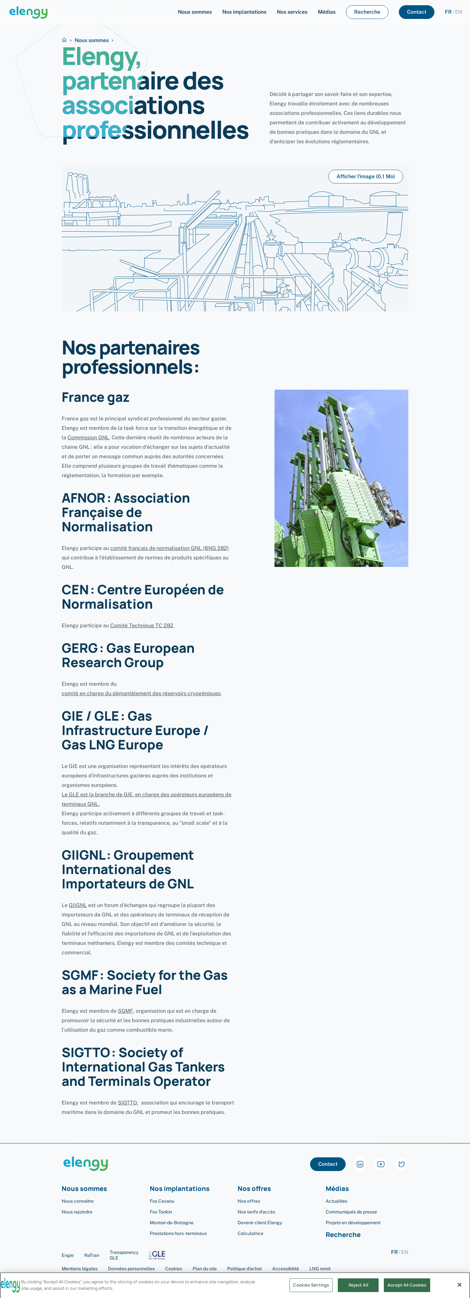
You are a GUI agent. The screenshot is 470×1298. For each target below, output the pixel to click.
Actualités (336, 1201)
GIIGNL (78, 905)
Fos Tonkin (161, 1211)
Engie (68, 1255)
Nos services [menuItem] (292, 12)
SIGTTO (127, 1103)
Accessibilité (285, 1268)
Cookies (173, 1268)
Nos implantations (180, 1189)
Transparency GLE (140, 1255)
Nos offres (254, 1189)
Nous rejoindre (77, 1211)
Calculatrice (250, 1233)
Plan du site (205, 1268)
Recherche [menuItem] (367, 12)
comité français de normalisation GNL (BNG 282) (169, 548)
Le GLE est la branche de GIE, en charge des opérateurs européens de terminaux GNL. (146, 799)
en (458, 12)
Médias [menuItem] (327, 12)
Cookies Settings (311, 1290)
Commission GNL (88, 437)
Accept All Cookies (406, 1290)
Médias (337, 1189)
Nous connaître (78, 1201)
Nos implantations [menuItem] (244, 12)
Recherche (343, 1235)
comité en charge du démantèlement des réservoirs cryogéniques (141, 693)
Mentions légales (80, 1268)
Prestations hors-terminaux (178, 1233)
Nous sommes (92, 40)
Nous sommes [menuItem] (195, 12)
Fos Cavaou (162, 1201)
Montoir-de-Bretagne (172, 1222)
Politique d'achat (244, 1268)
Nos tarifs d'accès (256, 1211)
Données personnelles (131, 1268)
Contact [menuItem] (416, 12)
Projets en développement (353, 1222)
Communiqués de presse (351, 1211)
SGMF (125, 1011)
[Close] (459, 1290)
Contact (327, 1164)
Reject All (358, 1290)
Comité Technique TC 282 (141, 625)
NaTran (91, 1255)
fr (448, 12)
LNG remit (320, 1268)
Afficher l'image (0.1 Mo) (366, 176)
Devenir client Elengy (260, 1222)
